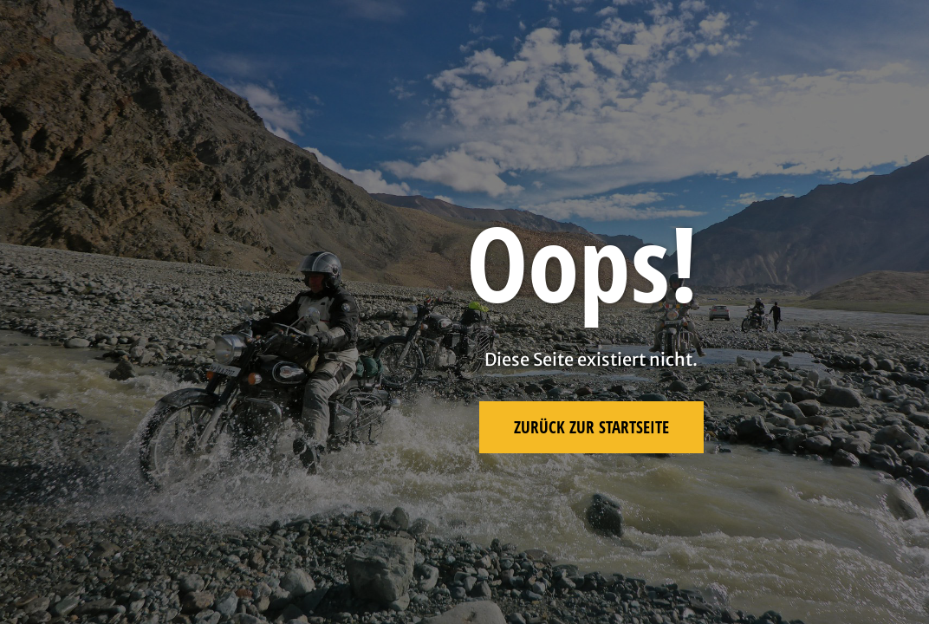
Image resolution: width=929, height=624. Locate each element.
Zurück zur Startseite (591, 427)
